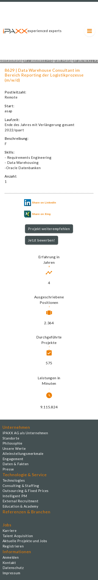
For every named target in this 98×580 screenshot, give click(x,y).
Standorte (11, 438)
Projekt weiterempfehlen (49, 229)
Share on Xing (37, 214)
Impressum (11, 573)
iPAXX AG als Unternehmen (25, 433)
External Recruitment (21, 501)
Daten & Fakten (16, 464)
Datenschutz (13, 568)
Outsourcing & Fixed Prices (26, 491)
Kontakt (9, 563)
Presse (8, 469)
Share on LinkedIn (40, 202)
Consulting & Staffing (21, 486)
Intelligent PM (15, 496)
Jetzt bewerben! (41, 240)
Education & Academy (21, 506)
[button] (49, 228)
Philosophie (12, 443)
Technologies (14, 480)
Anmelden (11, 557)
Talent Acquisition (18, 536)
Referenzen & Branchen (26, 511)
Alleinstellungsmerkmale (23, 453)
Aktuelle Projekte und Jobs (25, 541)
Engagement (13, 459)
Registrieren (13, 546)
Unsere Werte (14, 448)
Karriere (10, 530)
